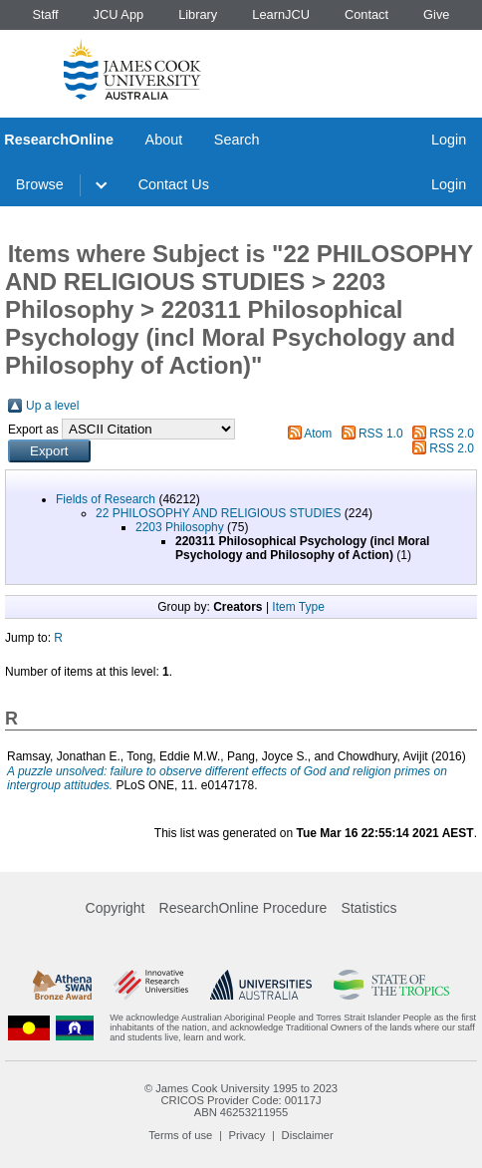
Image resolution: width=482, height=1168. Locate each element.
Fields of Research (105, 499)
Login (448, 139)
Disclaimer (308, 1135)
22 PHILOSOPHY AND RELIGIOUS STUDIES (219, 513)
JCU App (119, 14)
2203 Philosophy (179, 527)
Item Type (298, 607)
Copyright (115, 908)
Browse (40, 184)
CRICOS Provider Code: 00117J (240, 1100)
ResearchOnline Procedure (243, 908)
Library (197, 14)
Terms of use (180, 1135)
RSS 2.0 (451, 433)
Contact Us (173, 184)
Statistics (368, 908)
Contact (366, 14)
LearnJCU (281, 14)
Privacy (247, 1135)
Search (237, 139)
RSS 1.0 (381, 433)
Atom (318, 433)
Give (436, 14)
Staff (45, 14)
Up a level (52, 406)
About (164, 139)
